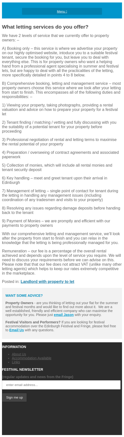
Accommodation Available (31, 358)
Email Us (16, 330)
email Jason (64, 315)
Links (16, 362)
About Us (19, 354)
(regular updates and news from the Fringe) (37, 377)
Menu (62, 11)
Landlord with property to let (47, 282)
